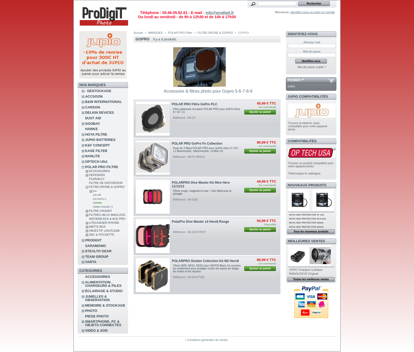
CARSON (92, 107)
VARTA (90, 262)
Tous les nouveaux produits (311, 231)
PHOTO (91, 311)
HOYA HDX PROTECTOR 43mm (306, 222)
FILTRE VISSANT (100, 210)
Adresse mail (311, 42)
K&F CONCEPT (97, 145)
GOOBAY (92, 124)
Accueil (138, 32)
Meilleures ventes (306, 241)
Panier (294, 80)
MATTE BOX (97, 226)
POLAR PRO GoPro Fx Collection (197, 143)
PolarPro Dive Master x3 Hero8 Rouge (200, 221)
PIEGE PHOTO (97, 316)
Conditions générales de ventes (207, 339)
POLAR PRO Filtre (101, 167)
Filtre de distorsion (106, 182)
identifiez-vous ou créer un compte (312, 12)
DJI (95, 191)
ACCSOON (93, 96)
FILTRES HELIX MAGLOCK (107, 214)
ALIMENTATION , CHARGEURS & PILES (103, 284)
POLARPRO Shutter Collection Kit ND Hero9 (205, 261)
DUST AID (93, 118)
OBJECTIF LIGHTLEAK (104, 230)
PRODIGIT (93, 240)
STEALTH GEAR (98, 251)
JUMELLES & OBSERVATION (97, 298)
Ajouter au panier (260, 112)
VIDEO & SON (96, 330)
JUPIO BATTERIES (100, 140)
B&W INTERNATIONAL (103, 102)
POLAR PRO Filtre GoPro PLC (195, 104)
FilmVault (97, 178)
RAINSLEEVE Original (303, 273)
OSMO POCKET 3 (102, 207)
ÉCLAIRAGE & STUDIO (104, 291)
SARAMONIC (95, 246)
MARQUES (155, 32)
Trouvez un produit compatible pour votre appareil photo (311, 164)
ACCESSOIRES (99, 171)
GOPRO (97, 203)
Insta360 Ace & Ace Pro (107, 218)
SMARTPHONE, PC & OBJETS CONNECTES (103, 323)
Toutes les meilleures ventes (311, 279)
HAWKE (91, 129)
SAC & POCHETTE (101, 234)
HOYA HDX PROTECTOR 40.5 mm (307, 218)
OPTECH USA (96, 162)
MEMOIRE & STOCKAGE (105, 305)
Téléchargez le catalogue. (304, 173)
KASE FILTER (96, 151)
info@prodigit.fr (219, 13)
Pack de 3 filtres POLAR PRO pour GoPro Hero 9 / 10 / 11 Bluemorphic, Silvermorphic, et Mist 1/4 (205, 150)
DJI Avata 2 (99, 199)
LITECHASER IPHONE (104, 222)
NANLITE (92, 156)
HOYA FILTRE (96, 134)
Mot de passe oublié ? (312, 67)
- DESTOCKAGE (98, 91)
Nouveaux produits (307, 185)
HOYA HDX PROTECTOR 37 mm (306, 214)
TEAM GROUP (96, 257)
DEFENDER (97, 175)
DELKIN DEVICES (99, 113)
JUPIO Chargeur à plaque (306, 269)
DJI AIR (97, 195)
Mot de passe (312, 51)
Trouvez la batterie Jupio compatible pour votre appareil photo (307, 126)
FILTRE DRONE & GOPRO (106, 186)
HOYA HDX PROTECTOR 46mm (306, 227)
